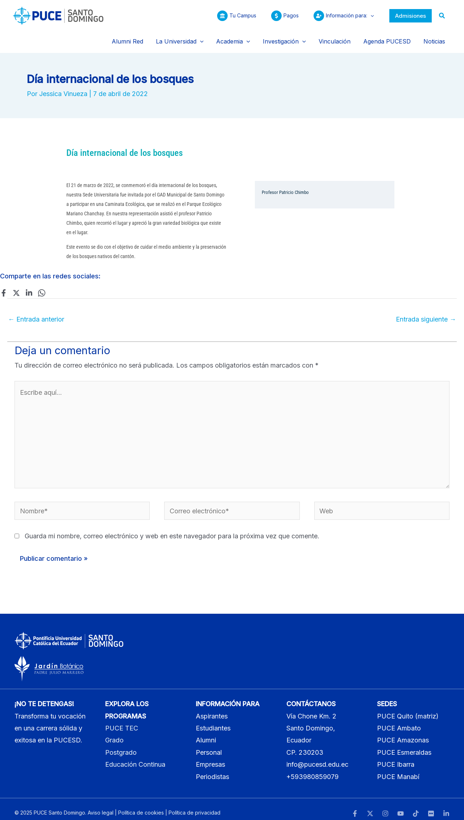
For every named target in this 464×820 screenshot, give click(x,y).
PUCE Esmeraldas (404, 745)
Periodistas (212, 769)
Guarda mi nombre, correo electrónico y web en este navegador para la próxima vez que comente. (172, 529)
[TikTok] (416, 806)
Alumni (206, 733)
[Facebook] (3, 285)
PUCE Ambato (399, 720)
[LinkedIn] (446, 806)
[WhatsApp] (41, 285)
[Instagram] (385, 806)
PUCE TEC (121, 720)
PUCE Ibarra (395, 757)
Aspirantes (212, 708)
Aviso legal (100, 805)
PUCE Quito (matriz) (408, 708)
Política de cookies (141, 805)
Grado (114, 733)
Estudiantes (213, 720)
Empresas (210, 757)
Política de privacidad (194, 805)
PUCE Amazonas (403, 733)
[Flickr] (431, 806)
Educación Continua (135, 757)
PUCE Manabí (398, 769)
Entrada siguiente (426, 311)
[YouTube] (400, 806)
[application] (369, 15)
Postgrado (121, 745)
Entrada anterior (36, 311)
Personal (209, 745)
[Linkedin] (29, 285)
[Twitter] (16, 285)
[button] (410, 15)
